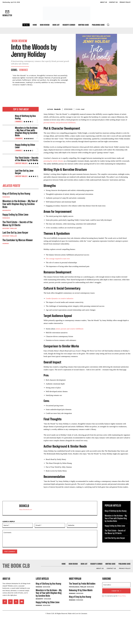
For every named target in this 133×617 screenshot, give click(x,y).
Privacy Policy (122, 596)
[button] (108, 24)
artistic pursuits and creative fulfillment (69, 329)
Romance (23, 70)
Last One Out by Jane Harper (24, 172)
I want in (116, 591)
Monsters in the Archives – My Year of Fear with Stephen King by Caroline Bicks (26, 131)
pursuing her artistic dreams (53, 161)
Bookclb (57, 109)
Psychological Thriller (77, 587)
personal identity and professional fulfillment (60, 123)
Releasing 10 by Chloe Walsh (80, 590)
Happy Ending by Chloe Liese (25, 146)
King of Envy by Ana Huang (80, 597)
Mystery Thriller (21, 163)
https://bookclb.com (25, 509)
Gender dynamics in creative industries (59, 298)
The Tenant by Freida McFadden (82, 584)
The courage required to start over (58, 259)
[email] (116, 585)
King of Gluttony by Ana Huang (25, 117)
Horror (5, 244)
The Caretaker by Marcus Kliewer (17, 240)
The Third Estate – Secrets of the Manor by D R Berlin (26, 159)
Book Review (19, 40)
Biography (19, 138)
